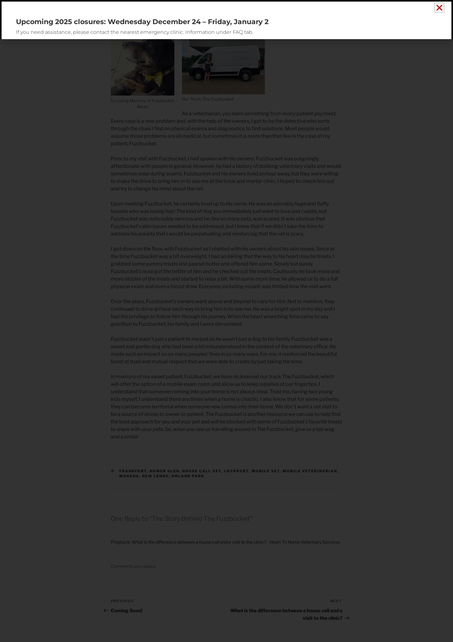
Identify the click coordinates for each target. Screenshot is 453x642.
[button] (439, 7)
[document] (226, 321)
